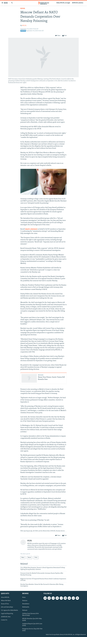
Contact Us (4, 620)
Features (24, 600)
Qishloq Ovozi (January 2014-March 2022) (30, 614)
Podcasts (24, 610)
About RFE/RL (5, 597)
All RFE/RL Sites (6, 616)
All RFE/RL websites (77, 3)
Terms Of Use (5, 604)
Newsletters (25, 604)
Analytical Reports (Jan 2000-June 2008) (32, 624)
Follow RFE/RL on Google (63, 3)
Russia (22, 8)
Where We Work (6, 600)
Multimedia (25, 607)
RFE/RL (24, 25)
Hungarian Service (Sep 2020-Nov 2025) (32, 629)
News (24, 597)
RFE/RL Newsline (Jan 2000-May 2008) (32, 619)
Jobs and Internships (7, 607)
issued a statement (31, 229)
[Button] (57, 36)
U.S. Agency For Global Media (9, 610)
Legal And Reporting (7, 613)
